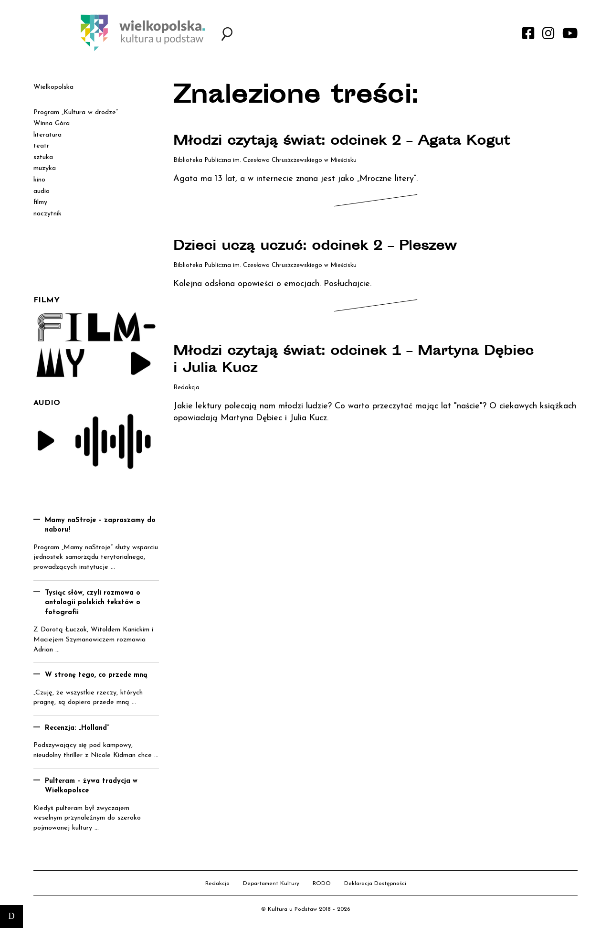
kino (39, 179)
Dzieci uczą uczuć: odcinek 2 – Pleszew (319, 247)
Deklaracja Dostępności (375, 883)
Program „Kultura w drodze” (75, 112)
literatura (47, 135)
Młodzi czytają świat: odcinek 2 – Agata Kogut (346, 142)
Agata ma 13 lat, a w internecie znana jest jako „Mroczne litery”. (295, 178)
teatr (41, 145)
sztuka (43, 157)
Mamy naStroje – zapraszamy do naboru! (100, 525)
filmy (40, 202)
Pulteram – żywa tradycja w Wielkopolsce (91, 786)
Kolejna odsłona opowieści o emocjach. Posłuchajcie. (272, 283)
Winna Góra (51, 123)
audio (41, 191)
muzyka (44, 168)
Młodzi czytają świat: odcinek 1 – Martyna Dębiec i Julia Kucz (358, 360)
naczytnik (47, 213)
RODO (322, 883)
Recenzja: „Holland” (77, 728)
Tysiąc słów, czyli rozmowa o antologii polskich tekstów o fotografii (92, 602)
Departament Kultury (271, 883)
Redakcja (217, 883)
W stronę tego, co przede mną (96, 675)
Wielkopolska (53, 87)
